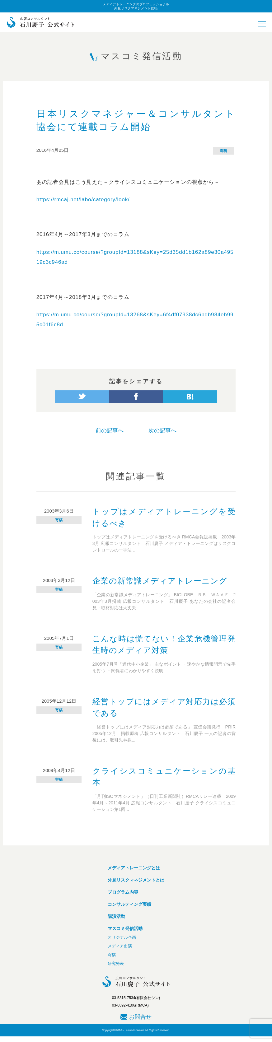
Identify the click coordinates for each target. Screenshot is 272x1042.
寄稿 (223, 151)
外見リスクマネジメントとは (136, 879)
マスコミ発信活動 (125, 928)
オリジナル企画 (122, 937)
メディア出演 (120, 946)
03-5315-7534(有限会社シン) (136, 998)
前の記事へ (110, 430)
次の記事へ (162, 430)
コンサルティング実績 (129, 904)
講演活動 (116, 916)
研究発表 (116, 963)
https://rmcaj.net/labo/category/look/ (83, 199)
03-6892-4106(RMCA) (130, 1005)
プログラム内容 (123, 892)
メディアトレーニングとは (134, 867)
